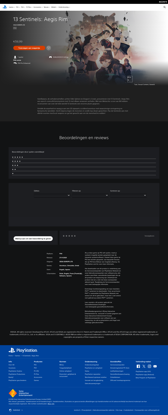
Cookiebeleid (128, 410)
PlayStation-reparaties (92, 374)
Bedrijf (11, 377)
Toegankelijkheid (65, 368)
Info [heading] (10, 361)
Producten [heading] (38, 361)
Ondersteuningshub (92, 365)
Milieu (61, 365)
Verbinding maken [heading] (143, 361)
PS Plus (28, 7)
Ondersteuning (63, 7)
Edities (36, 191)
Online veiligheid (65, 371)
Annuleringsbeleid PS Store (119, 368)
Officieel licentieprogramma (120, 380)
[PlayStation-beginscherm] (5, 7)
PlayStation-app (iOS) (143, 371)
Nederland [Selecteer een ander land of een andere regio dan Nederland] (16, 410)
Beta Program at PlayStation (145, 378)
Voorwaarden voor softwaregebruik (147, 410)
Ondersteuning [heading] (91, 361)
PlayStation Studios (15, 371)
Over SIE (11, 365)
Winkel (53, 7)
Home (11, 356)
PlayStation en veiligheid (93, 368)
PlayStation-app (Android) (145, 375)
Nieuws (46, 7)
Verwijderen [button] (149, 236)
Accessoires (37, 7)
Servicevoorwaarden (117, 365)
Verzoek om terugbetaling (94, 380)
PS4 (22, 7)
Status (87, 371)
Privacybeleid (86, 410)
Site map (119, 410)
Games (11, 7)
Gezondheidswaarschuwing (120, 374)
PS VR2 (36, 371)
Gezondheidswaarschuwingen (95, 304)
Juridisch (77, 410)
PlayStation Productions (17, 374)
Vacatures (12, 368)
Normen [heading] (62, 361)
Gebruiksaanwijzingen (92, 383)
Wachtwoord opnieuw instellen (95, 377)
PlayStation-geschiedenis (17, 380)
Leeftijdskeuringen (116, 371)
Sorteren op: (115, 191)
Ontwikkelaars (115, 377)
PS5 (17, 7)
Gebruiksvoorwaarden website (103, 410)
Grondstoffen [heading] (115, 361)
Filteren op (76, 191)
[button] (33, 238)
